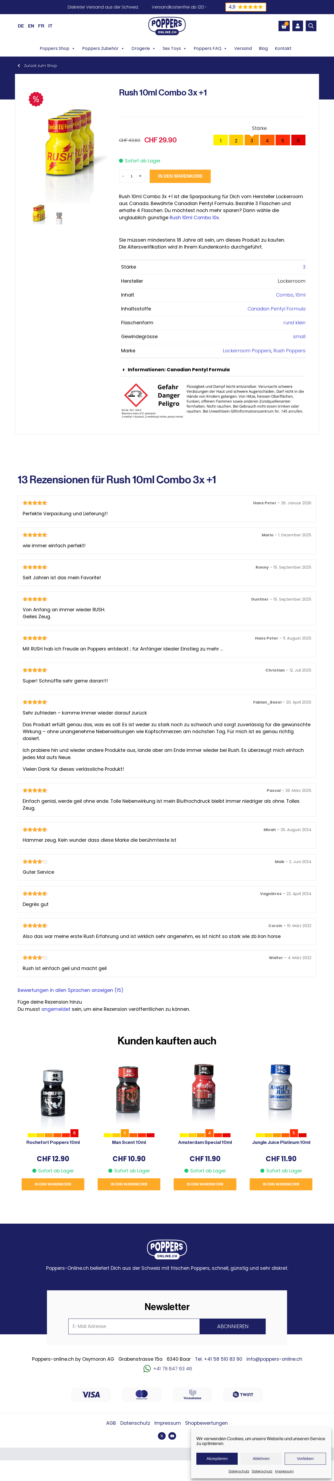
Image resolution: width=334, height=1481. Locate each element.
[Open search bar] (311, 26)
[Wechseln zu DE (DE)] (21, 25)
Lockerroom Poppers (247, 351)
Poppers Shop (57, 48)
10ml (300, 295)
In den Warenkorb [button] (53, 1184)
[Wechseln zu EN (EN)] (31, 25)
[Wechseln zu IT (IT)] (50, 25)
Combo (284, 295)
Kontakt (283, 48)
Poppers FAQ (210, 48)
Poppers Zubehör (103, 48)
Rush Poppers (289, 351)
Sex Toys (175, 48)
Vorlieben (305, 1458)
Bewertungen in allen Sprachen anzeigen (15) (71, 990)
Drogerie (144, 48)
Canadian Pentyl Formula (276, 309)
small (299, 336)
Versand (243, 48)
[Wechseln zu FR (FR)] (41, 25)
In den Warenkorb (180, 176)
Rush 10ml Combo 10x (194, 217)
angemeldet (55, 1009)
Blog (263, 48)
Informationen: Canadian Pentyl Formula (179, 369)
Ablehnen (261, 1458)
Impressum (284, 1471)
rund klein (294, 323)
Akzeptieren (217, 1458)
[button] (212, 370)
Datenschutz (239, 1471)
